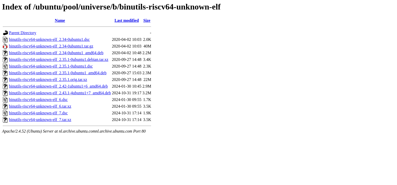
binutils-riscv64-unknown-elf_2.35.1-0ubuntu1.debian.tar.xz (58, 59)
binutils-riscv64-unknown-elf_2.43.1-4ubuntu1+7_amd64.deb (60, 93)
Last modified (126, 20)
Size (146, 20)
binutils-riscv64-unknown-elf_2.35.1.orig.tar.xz (48, 79)
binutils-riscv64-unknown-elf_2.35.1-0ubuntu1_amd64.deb (57, 73)
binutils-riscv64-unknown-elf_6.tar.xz (40, 106)
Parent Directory (22, 33)
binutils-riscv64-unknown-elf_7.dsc (38, 113)
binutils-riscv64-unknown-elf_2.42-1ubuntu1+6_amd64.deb (58, 86)
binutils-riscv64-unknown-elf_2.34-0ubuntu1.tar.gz (51, 46)
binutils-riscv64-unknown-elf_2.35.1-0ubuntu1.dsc (51, 66)
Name (60, 20)
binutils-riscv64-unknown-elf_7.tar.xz (40, 119)
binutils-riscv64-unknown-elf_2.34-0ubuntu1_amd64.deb (56, 53)
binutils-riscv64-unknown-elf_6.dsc (38, 99)
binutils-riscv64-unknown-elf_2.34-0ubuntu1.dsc (49, 39)
